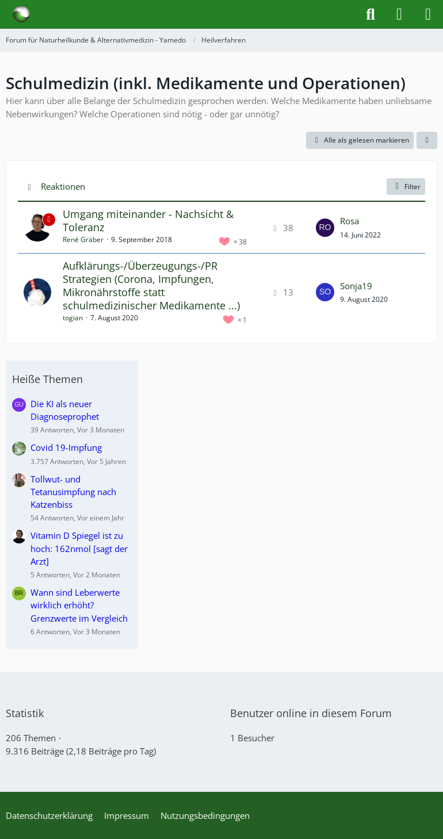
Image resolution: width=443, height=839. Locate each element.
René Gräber (83, 239)
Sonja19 (356, 286)
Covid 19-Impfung (66, 447)
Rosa (349, 221)
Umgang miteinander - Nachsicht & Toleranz (148, 220)
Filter (406, 186)
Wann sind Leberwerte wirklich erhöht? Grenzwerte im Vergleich (79, 605)
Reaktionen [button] (63, 186)
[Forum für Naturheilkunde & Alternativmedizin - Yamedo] (21, 14)
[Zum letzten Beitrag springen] (325, 228)
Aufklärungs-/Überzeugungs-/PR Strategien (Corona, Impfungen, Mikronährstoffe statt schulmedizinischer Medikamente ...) (151, 286)
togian (73, 318)
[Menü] (428, 14)
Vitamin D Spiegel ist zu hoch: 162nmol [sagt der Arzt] (79, 548)
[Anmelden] (399, 14)
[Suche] (370, 14)
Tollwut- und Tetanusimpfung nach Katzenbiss (73, 491)
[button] (427, 140)
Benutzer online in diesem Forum (311, 713)
